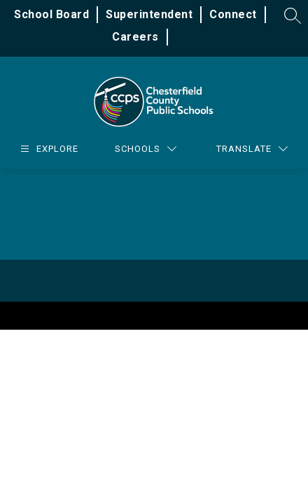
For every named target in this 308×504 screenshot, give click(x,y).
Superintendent (149, 14)
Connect (233, 14)
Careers (135, 36)
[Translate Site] (252, 149)
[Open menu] (47, 149)
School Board (51, 14)
